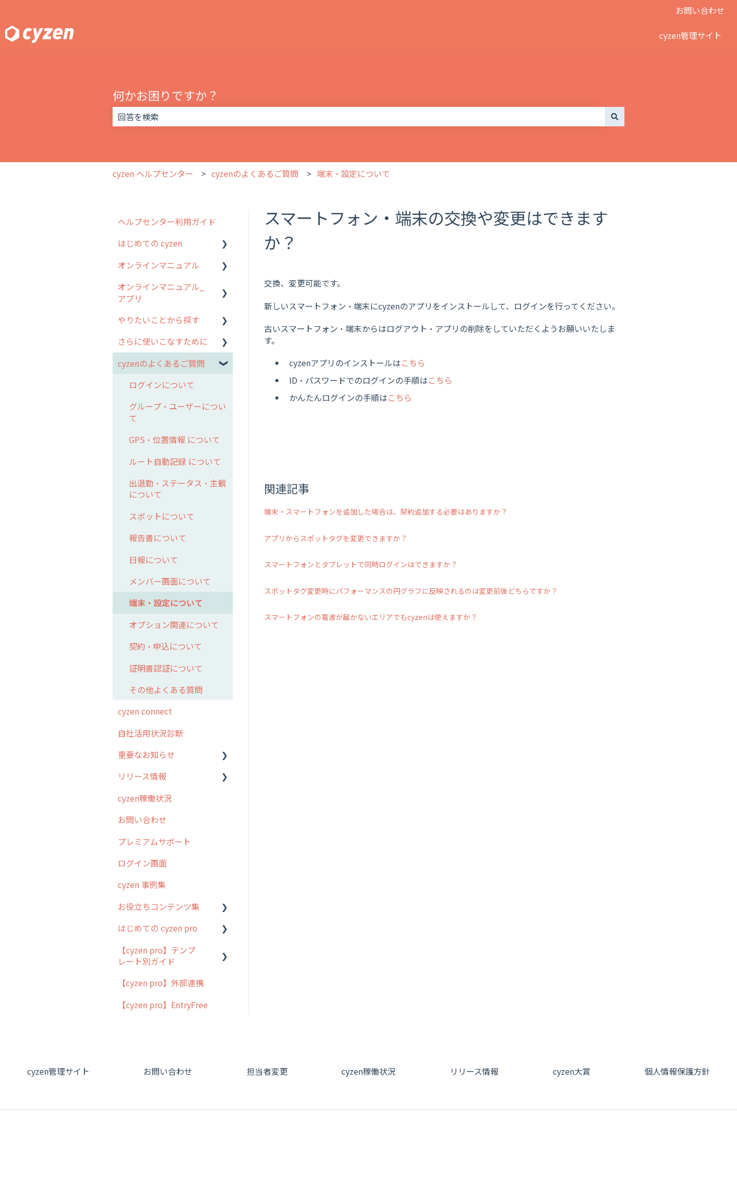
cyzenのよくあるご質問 (254, 173)
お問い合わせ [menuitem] (142, 819)
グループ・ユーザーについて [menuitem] (177, 412)
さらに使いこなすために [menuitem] (163, 341)
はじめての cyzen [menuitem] (150, 243)
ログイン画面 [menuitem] (142, 863)
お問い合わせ (700, 10)
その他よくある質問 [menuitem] (166, 689)
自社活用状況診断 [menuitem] (150, 733)
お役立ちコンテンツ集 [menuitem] (159, 906)
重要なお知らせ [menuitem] (146, 754)
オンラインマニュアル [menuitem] (159, 265)
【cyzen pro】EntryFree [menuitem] (163, 1004)
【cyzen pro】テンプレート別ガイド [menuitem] (157, 955)
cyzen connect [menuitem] (145, 711)
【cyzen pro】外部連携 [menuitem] (161, 982)
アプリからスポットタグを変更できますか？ (335, 538)
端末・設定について (353, 173)
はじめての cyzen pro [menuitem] (158, 928)
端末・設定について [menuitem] (166, 602)
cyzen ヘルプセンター (153, 173)
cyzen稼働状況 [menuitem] (145, 798)
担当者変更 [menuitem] (267, 1071)
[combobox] (359, 116)
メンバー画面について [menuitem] (170, 581)
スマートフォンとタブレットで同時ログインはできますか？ (361, 564)
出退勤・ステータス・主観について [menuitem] (177, 488)
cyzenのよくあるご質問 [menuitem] (161, 363)
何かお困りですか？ (166, 95)
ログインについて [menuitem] (161, 385)
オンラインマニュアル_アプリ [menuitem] (161, 292)
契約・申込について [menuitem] (165, 646)
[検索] (614, 116)
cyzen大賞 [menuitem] (572, 1071)
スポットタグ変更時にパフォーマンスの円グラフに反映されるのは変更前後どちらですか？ (411, 591)
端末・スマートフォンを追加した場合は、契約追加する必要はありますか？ (386, 511)
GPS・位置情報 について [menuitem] (174, 439)
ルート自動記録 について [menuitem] (175, 461)
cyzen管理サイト (690, 35)
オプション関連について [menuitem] (174, 624)
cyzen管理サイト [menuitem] (58, 1071)
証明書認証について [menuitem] (166, 668)
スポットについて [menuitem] (161, 516)
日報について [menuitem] (153, 559)
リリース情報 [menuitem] (142, 776)
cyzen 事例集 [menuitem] (142, 884)
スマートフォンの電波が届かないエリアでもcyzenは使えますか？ (371, 617)
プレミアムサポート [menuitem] (154, 841)
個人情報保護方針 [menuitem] (677, 1071)
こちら (413, 363)
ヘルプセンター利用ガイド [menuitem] (167, 221)
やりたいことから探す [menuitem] (159, 320)
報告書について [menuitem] (157, 537)
